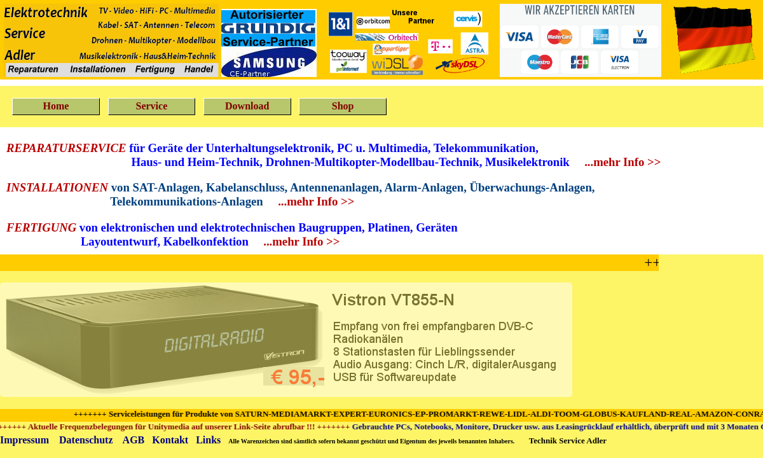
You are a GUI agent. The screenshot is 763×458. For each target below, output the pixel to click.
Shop (343, 106)
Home (56, 106)
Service (151, 106)
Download (247, 106)
